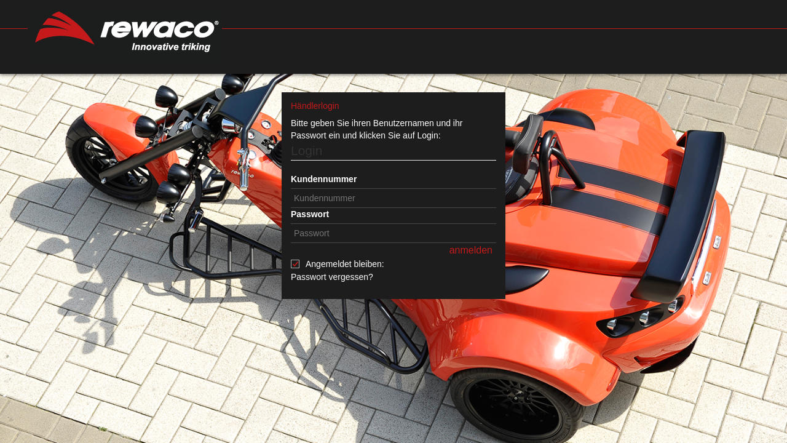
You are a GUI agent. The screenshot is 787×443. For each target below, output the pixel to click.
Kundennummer (324, 179)
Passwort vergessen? (332, 277)
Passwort (310, 214)
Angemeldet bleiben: (345, 264)
